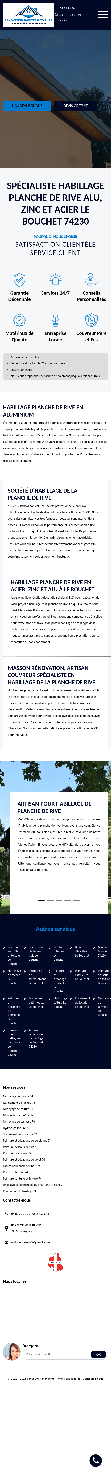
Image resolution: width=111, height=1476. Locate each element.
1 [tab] (41, 900)
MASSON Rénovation (41, 1378)
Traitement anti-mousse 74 (20, 1134)
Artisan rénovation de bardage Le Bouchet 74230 (36, 1038)
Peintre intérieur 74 (15, 1172)
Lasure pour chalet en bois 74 (21, 1166)
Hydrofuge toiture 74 (16, 1128)
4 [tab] (67, 900)
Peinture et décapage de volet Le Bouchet (60, 981)
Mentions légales (69, 1378)
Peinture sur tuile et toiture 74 (22, 1178)
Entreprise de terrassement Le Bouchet (37, 977)
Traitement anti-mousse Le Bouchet (37, 1002)
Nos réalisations (27, 105)
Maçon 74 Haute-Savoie (18, 1115)
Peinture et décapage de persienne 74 (27, 1140)
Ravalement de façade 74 (19, 1102)
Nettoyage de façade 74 (18, 1096)
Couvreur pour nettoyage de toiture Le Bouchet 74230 (14, 1042)
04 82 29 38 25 (20, 1214)
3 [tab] (59, 900)
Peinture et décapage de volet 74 (24, 1159)
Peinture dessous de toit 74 (20, 1147)
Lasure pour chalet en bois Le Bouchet (36, 953)
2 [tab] (50, 900)
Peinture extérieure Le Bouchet (82, 975)
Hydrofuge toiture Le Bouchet (60, 1002)
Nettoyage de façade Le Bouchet (14, 977)
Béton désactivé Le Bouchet (82, 951)
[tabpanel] (59, 838)
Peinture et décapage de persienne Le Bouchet (14, 1010)
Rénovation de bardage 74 (19, 1191)
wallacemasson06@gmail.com (30, 1242)
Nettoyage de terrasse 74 (19, 1121)
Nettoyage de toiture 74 (18, 1109)
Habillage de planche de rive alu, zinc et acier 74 (33, 1185)
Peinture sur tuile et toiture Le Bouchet (14, 955)
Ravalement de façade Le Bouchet (82, 1002)
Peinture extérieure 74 (17, 1153)
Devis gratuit (75, 105)
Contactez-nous (93, 1378)
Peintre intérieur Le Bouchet (59, 953)
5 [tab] (76, 900)
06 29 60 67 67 (41, 1214)
